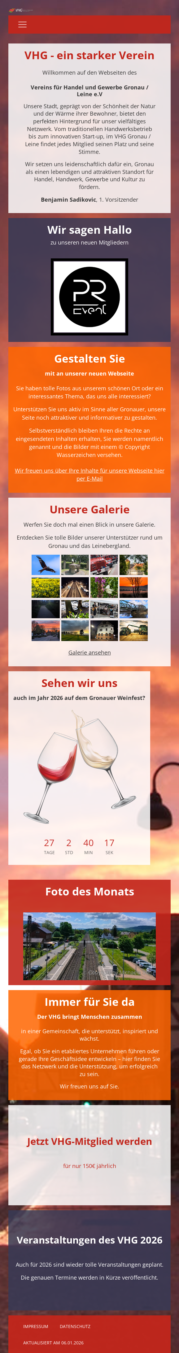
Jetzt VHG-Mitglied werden (89, 1141)
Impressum (35, 1326)
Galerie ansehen (89, 652)
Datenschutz (75, 1326)
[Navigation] (22, 24)
